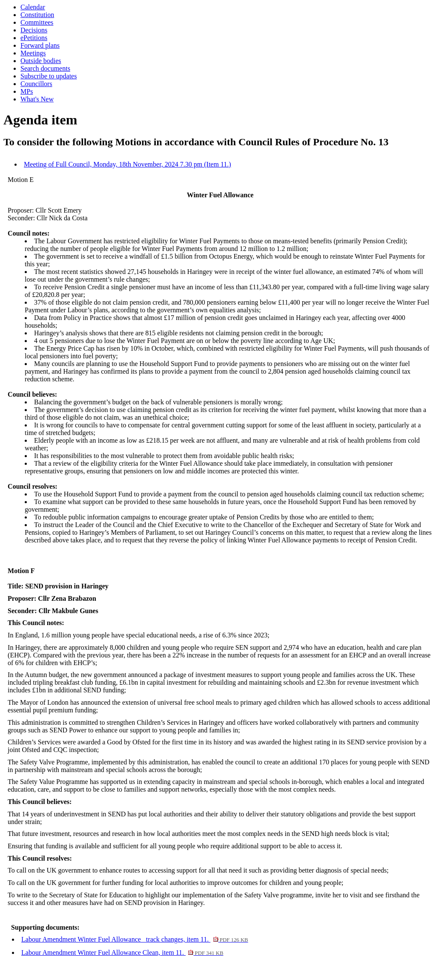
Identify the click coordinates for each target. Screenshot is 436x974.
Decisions (33, 30)
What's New (37, 99)
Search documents (45, 68)
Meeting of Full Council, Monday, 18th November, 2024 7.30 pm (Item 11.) (127, 164)
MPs (26, 91)
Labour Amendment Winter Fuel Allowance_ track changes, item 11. (134, 939)
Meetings (33, 53)
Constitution (37, 14)
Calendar (32, 7)
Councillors (36, 83)
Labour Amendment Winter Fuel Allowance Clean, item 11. (122, 952)
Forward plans (40, 45)
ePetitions (33, 37)
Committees (36, 22)
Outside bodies (40, 60)
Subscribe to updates (48, 76)
